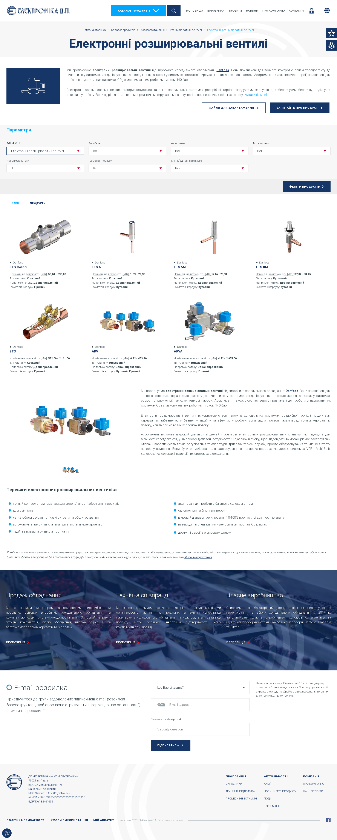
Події (267, 798)
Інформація (272, 806)
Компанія (311, 776)
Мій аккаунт (103, 820)
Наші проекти (313, 791)
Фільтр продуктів (304, 186)
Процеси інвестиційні (241, 798)
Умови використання (69, 820)
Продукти (38, 203)
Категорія (13, 143)
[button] (127, 151)
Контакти (296, 10)
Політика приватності (25, 820)
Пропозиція (194, 10)
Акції (267, 783)
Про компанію (273, 10)
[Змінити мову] (327, 10)
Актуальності (276, 776)
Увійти (311, 10)
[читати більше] (256, 95)
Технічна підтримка (240, 791)
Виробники (216, 10)
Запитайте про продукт (297, 107)
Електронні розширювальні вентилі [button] (37, 151)
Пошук (174, 10)
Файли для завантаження (231, 107)
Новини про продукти (280, 791)
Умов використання (198, 557)
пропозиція (15, 642)
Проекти (235, 10)
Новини (252, 10)
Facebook (328, 820)
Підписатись (168, 745)
